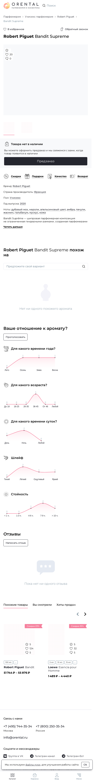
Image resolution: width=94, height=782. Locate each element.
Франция (40, 191)
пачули (80, 209)
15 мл (68, 662)
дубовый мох (19, 209)
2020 (23, 203)
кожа (42, 212)
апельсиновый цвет (53, 209)
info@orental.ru (15, 737)
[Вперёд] (85, 614)
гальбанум (21, 212)
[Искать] (83, 266)
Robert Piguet (21, 186)
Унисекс (15, 197)
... (15, 662)
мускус (33, 212)
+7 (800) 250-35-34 (50, 726)
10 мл (59, 662)
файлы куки (32, 764)
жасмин (8, 212)
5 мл (52, 662)
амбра (71, 209)
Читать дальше (13, 226)
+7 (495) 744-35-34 (17, 726)
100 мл (8, 662)
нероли (34, 209)
